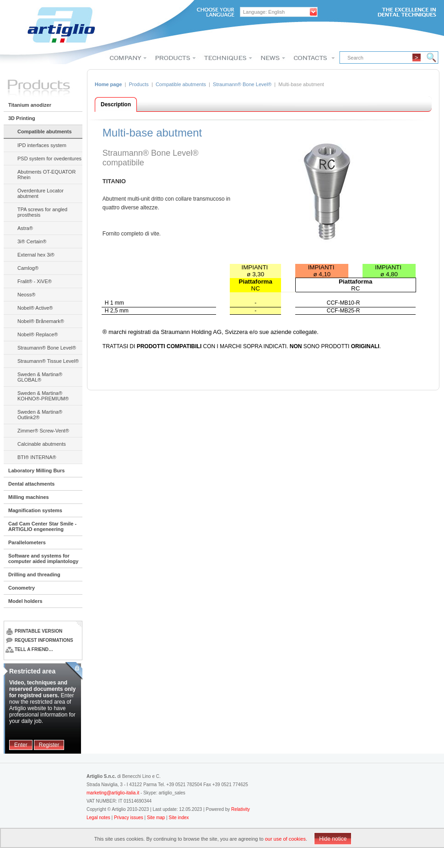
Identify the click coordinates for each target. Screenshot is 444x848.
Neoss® (26, 294)
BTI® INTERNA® (36, 457)
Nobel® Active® (35, 308)
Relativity (240, 809)
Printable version (33, 631)
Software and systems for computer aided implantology (43, 558)
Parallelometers (27, 542)
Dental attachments (31, 484)
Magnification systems (35, 510)
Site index (179, 817)
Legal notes (99, 817)
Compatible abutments (44, 131)
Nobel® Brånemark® (40, 321)
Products (138, 84)
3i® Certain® (31, 241)
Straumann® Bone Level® (46, 347)
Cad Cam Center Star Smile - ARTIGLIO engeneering (42, 526)
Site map (156, 817)
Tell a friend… (29, 649)
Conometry (21, 588)
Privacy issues (129, 817)
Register (49, 745)
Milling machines (28, 497)
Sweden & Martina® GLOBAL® (39, 377)
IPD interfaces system (41, 145)
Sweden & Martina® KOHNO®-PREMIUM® (43, 395)
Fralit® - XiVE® (34, 281)
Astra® (25, 228)
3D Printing (21, 118)
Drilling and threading (34, 574)
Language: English (264, 12)
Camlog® (27, 268)
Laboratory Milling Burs (36, 470)
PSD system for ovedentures (49, 158)
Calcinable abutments (41, 444)
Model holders (25, 601)
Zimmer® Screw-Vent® (43, 430)
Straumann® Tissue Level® (48, 361)
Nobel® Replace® (37, 334)
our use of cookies (285, 839)
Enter (20, 745)
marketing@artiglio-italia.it (113, 792)
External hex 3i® (35, 254)
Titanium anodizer (29, 105)
